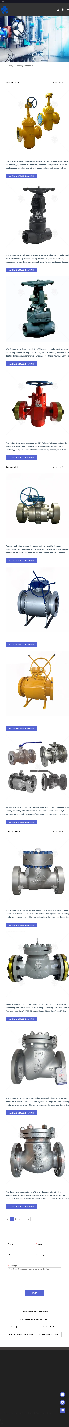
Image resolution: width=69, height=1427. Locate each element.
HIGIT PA (58, 82)
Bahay (10, 66)
